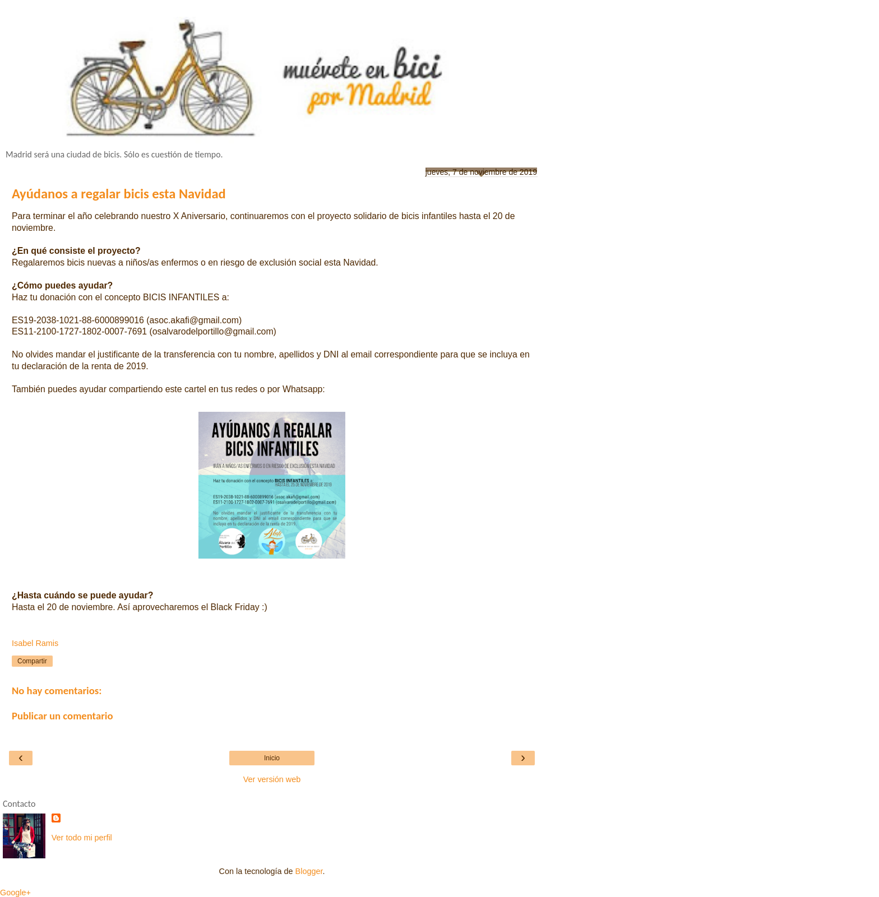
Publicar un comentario (62, 715)
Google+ (15, 892)
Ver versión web (271, 779)
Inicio (272, 758)
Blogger (309, 871)
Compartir (32, 661)
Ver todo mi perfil (82, 837)
